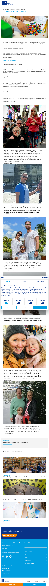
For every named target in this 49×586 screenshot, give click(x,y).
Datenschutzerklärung (20, 580)
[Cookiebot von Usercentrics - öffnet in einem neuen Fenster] (42, 278)
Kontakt (34, 584)
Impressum (11, 580)
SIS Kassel (26, 557)
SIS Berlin (26, 545)
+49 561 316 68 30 (7, 551)
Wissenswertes (5, 573)
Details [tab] (24, 281)
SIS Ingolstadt (27, 554)
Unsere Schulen (28, 542)
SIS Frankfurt (27, 548)
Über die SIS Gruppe (6, 570)
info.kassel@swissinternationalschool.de (11, 552)
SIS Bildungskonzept (7, 565)
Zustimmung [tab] (8, 281)
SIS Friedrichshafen (28, 551)
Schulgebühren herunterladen (9, 60)
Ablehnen (9, 307)
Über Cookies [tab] (40, 281)
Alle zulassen (40, 307)
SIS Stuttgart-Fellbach (29, 563)
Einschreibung (11, 584)
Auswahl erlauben (24, 307)
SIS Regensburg (27, 560)
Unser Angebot (5, 568)
